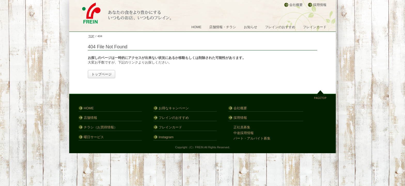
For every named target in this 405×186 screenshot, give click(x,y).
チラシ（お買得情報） (100, 127)
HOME (196, 27)
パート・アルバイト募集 (251, 138)
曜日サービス (94, 137)
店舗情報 (90, 118)
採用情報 (319, 5)
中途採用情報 (243, 133)
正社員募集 (241, 127)
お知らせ (250, 27)
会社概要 (296, 5)
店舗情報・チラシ (222, 27)
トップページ (101, 74)
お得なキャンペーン (174, 108)
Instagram (166, 137)
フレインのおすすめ (280, 27)
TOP (91, 36)
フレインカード (314, 27)
